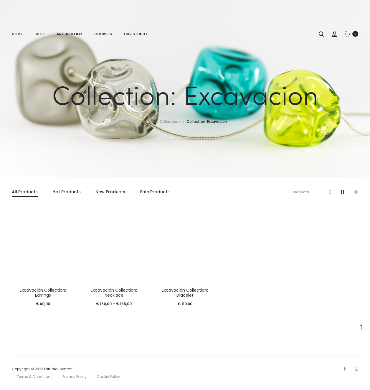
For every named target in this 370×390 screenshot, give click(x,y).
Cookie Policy (108, 376)
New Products (110, 192)
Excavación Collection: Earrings (43, 292)
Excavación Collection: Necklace (114, 292)
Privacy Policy (74, 376)
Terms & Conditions (34, 376)
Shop (39, 34)
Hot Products (66, 192)
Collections (170, 121)
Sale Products (155, 192)
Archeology (69, 34)
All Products (25, 192)
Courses (103, 34)
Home (17, 34)
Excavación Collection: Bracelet (185, 292)
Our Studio (135, 34)
